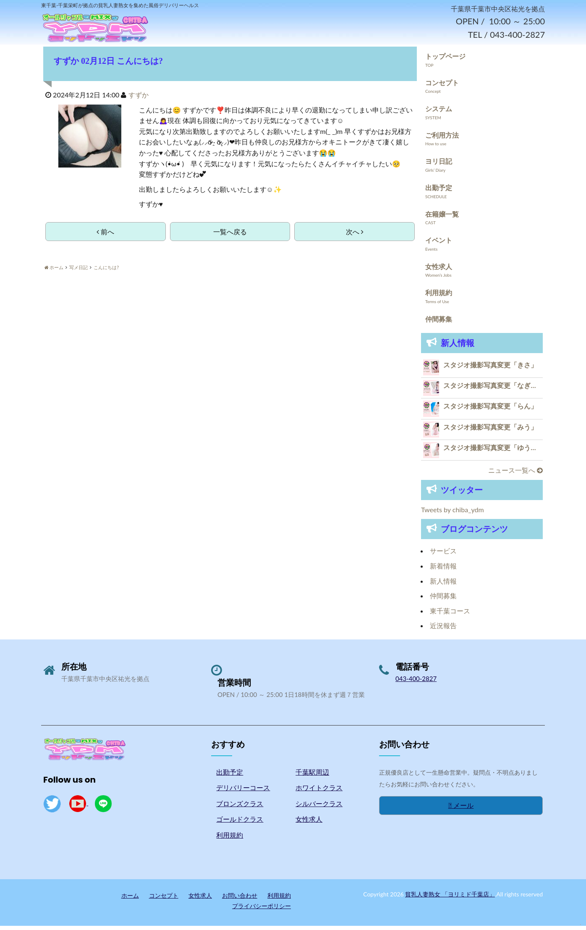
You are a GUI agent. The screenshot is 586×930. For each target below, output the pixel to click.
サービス (443, 555)
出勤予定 (438, 192)
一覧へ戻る (230, 236)
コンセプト (442, 87)
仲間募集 (438, 323)
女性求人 (438, 271)
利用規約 (438, 297)
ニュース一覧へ (515, 475)
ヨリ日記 (438, 166)
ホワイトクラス (319, 792)
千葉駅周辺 (312, 776)
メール (461, 810)
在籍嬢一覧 (442, 218)
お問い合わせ (239, 899)
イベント (438, 245)
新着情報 (443, 570)
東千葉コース (450, 615)
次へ (355, 236)
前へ (105, 236)
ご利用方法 (442, 140)
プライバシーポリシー (261, 910)
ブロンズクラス (239, 808)
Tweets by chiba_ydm (452, 514)
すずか (138, 99)
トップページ (445, 61)
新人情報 (443, 585)
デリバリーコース (243, 792)
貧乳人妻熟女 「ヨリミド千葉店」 (450, 898)
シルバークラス (319, 808)
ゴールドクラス (239, 824)
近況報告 (443, 630)
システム (438, 113)
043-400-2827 (416, 683)
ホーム (130, 899)
